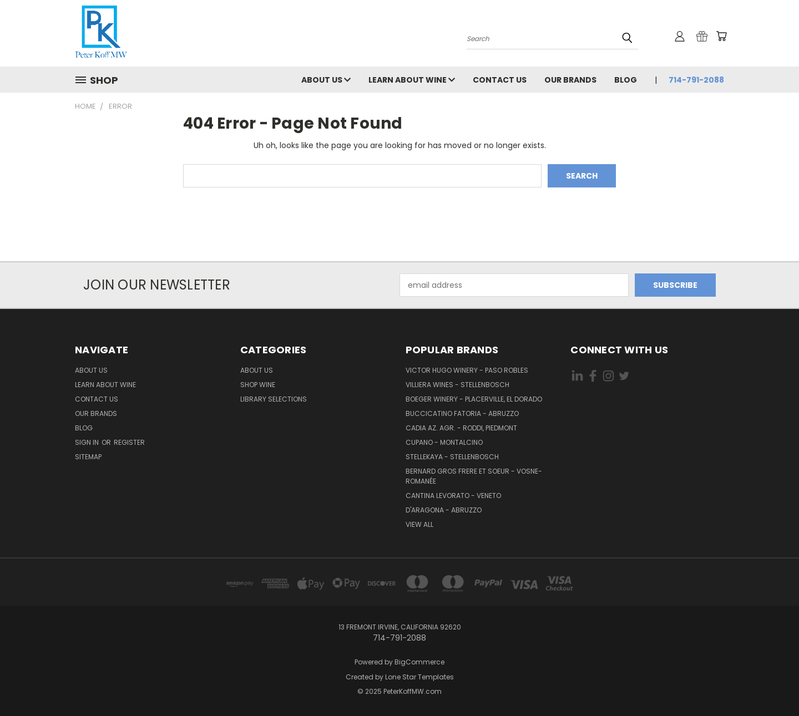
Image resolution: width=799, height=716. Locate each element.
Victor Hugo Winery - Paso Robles (467, 370)
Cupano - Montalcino (444, 442)
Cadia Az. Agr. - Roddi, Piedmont (461, 428)
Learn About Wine (411, 79)
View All (419, 524)
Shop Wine (257, 384)
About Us (326, 79)
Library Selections (273, 399)
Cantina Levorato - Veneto (453, 495)
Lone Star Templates (419, 677)
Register (129, 442)
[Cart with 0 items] (721, 36)
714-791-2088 (696, 79)
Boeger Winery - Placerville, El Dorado (474, 399)
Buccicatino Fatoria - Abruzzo (462, 413)
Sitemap (88, 456)
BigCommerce (419, 662)
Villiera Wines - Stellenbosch (457, 384)
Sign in (87, 442)
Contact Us (500, 79)
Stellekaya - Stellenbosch (452, 456)
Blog (625, 79)
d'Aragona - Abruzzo (444, 510)
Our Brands (570, 79)
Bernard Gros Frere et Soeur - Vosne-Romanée (474, 476)
